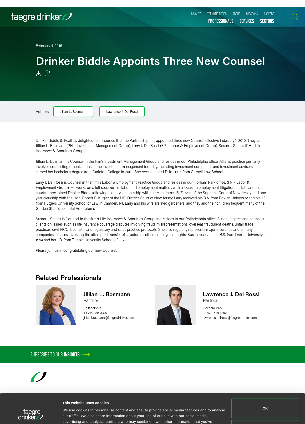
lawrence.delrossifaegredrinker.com (230, 317)
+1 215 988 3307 (95, 313)
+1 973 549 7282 (215, 313)
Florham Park (213, 308)
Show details (73, 415)
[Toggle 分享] (47, 73)
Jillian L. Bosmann (73, 111)
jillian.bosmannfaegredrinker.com (108, 317)
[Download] (38, 73)
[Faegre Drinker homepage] (41, 17)
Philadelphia (92, 308)
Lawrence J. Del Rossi (122, 111)
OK (265, 382)
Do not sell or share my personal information (265, 404)
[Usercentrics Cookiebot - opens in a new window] (31, 414)
